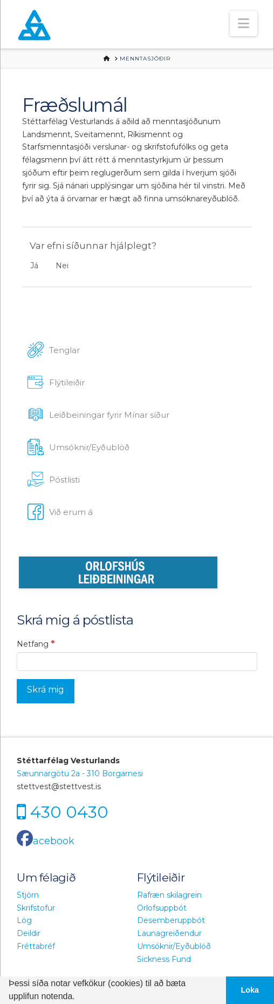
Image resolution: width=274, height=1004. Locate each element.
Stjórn (28, 895)
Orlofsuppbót (162, 908)
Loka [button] (250, 990)
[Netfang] (137, 661)
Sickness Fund (164, 959)
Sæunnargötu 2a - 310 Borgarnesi (80, 773)
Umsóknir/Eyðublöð (174, 946)
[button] (243, 23)
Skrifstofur (36, 908)
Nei (62, 265)
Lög (24, 920)
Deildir (28, 933)
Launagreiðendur (169, 933)
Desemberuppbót (171, 920)
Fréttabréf (36, 946)
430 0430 (69, 812)
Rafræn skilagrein (169, 895)
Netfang (36, 643)
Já (34, 265)
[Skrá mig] (45, 691)
